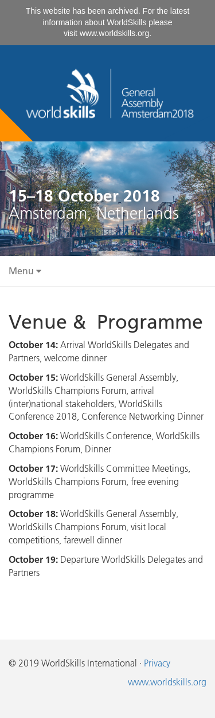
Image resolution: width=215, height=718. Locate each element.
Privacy (157, 663)
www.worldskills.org (114, 33)
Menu (25, 271)
